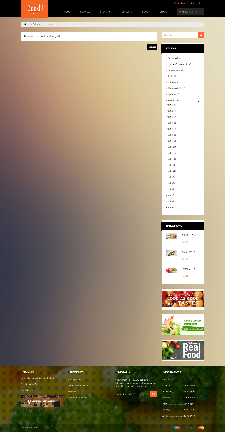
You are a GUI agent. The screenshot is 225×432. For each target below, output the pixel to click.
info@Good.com (28, 390)
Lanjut (152, 47)
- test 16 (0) (171, 123)
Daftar (176, 3)
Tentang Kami (74, 379)
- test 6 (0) (170, 189)
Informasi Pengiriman (78, 385)
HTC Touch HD (189, 269)
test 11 (50, 24)
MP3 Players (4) (175, 100)
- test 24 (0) (171, 171)
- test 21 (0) (171, 153)
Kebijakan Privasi (76, 391)
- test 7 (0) (170, 195)
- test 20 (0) (171, 147)
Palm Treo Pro (188, 235)
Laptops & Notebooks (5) (179, 64)
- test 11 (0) (171, 105)
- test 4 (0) (170, 177)
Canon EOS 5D (188, 252)
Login (183, 3)
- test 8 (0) (170, 201)
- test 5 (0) (170, 183)
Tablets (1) (172, 76)
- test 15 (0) (171, 117)
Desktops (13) (174, 58)
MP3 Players (36, 24)
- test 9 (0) (170, 207)
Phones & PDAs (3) (176, 88)
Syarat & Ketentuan (77, 398)
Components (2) (175, 70)
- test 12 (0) (171, 111)
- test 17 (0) (171, 129)
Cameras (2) (173, 94)
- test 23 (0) (171, 165)
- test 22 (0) (171, 159)
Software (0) (173, 82)
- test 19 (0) (171, 141)
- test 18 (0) (171, 135)
